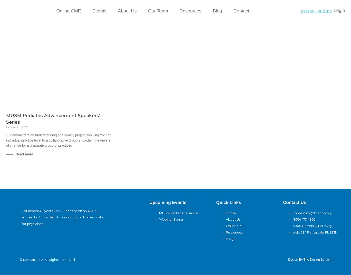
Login (339, 10)
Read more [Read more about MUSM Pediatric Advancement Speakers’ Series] (24, 154)
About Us (127, 10)
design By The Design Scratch (310, 259)
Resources (191, 10)
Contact (241, 10)
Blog (217, 10)
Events (99, 10)
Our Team (158, 10)
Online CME (68, 10)
